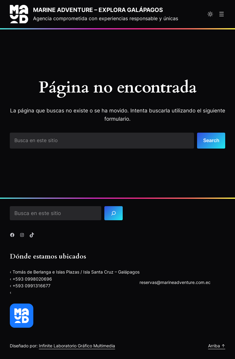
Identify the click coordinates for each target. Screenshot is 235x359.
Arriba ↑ (216, 345)
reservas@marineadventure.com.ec (175, 282)
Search (211, 140)
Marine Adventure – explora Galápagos (98, 9)
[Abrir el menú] (221, 14)
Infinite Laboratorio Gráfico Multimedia (77, 345)
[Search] (113, 213)
